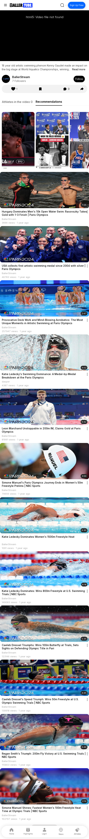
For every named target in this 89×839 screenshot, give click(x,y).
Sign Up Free (76, 5)
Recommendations (49, 101)
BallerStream (21, 77)
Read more (78, 69)
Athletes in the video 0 (17, 102)
